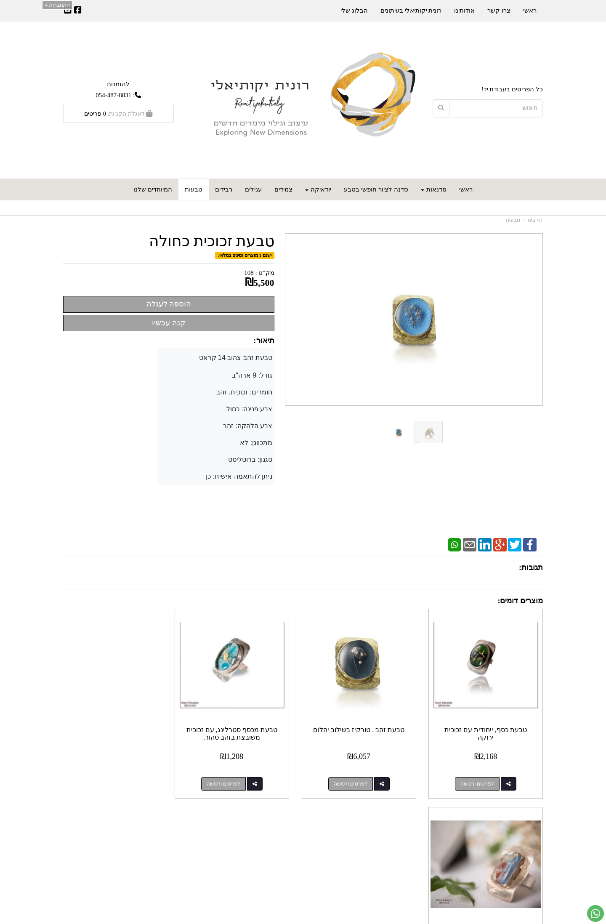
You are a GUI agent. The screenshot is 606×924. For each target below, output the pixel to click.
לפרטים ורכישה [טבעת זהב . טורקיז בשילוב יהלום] (356, 780)
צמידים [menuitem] (283, 189)
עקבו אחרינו (277, 824)
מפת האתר (525, 824)
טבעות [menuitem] (193, 189)
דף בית (535, 220)
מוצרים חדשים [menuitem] (524, 836)
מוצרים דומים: (520, 600)
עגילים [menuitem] (253, 189)
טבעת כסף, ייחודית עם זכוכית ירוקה (488, 729)
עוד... (165, 824)
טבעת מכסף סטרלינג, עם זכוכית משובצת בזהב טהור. (241, 729)
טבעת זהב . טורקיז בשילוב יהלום (364, 725)
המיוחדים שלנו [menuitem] (152, 189)
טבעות (513, 220)
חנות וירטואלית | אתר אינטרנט (271, 918)
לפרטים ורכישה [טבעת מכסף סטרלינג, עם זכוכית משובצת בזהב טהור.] (233, 780)
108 (249, 272)
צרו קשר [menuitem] (498, 10)
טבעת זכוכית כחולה (211, 241)
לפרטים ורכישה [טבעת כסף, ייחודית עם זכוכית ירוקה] (479, 780)
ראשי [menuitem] (466, 189)
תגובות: (531, 567)
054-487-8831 (113, 95)
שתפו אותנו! (280, 846)
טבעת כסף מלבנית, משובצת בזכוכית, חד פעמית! (118, 729)
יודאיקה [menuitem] (318, 189)
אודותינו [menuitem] (464, 10)
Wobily (307, 918)
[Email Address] (68, 11)
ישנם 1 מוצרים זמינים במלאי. (244, 255)
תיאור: (264, 340)
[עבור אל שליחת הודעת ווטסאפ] (595, 913)
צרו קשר (406, 824)
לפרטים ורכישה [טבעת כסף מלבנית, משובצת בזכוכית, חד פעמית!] (110, 780)
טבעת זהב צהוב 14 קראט (236, 357)
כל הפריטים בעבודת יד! (512, 89)
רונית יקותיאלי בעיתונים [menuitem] (411, 10)
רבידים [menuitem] (223, 189)
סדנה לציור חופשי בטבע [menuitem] (376, 189)
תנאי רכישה (404, 846)
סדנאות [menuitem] (434, 189)
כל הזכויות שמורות (518, 886)
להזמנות (118, 84)
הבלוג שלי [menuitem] (354, 10)
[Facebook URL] (78, 11)
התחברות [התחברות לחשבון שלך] (57, 5)
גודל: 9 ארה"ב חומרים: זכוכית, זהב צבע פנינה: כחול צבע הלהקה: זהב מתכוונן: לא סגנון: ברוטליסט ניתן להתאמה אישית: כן (240, 426)
